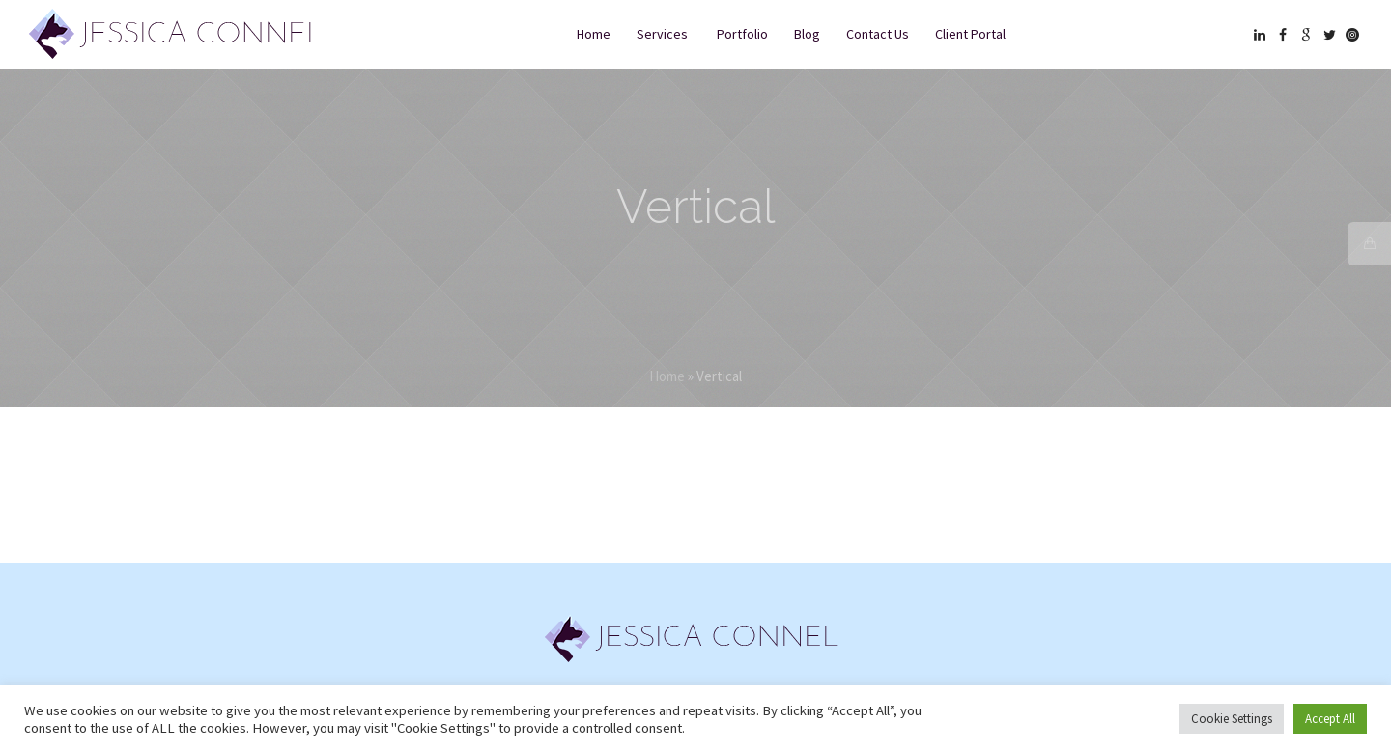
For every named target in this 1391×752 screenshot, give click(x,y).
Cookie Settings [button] (1231, 718)
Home (667, 376)
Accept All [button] (1330, 718)
